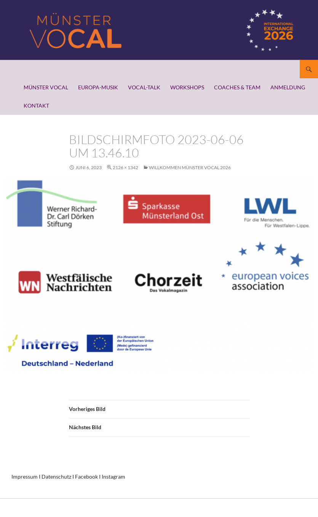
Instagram (113, 476)
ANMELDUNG (287, 87)
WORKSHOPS (187, 87)
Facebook (86, 476)
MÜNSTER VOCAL (46, 87)
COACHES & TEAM (237, 87)
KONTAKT (36, 105)
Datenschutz (56, 476)
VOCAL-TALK (144, 87)
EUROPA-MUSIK (98, 87)
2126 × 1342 (125, 167)
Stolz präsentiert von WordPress (43, 508)
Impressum (24, 476)
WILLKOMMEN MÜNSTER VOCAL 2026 (190, 167)
